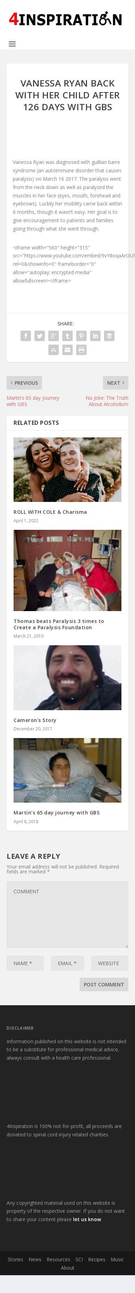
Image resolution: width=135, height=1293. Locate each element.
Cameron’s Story (35, 720)
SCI (79, 1259)
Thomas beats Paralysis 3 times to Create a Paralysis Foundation (59, 624)
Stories (15, 1259)
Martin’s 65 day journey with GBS (57, 812)
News (35, 1259)
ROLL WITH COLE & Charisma (50, 512)
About (67, 1267)
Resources (58, 1259)
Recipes (96, 1259)
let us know (87, 1219)
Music (117, 1259)
